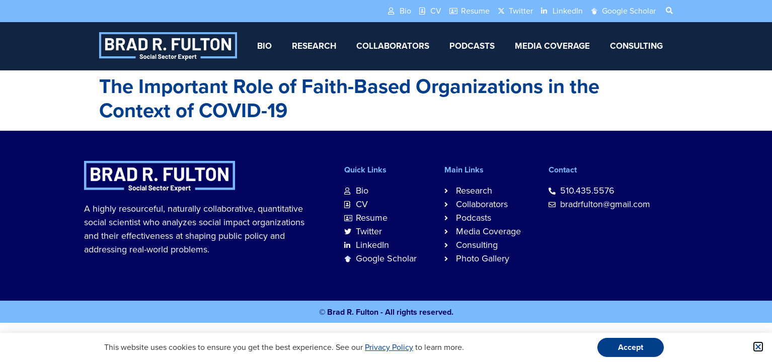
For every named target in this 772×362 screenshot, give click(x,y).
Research (314, 46)
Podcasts (472, 46)
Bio (264, 46)
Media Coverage (552, 46)
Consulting (636, 46)
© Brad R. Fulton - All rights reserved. (386, 312)
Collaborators (392, 46)
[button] (758, 346)
